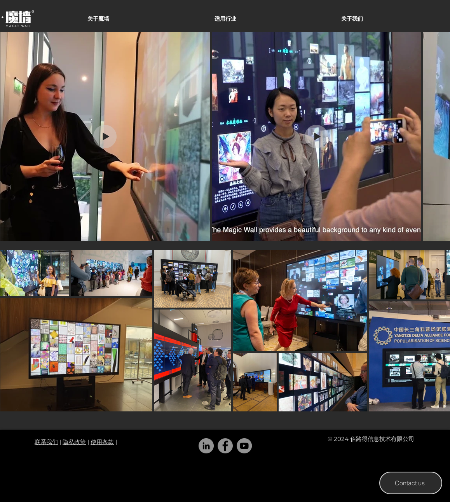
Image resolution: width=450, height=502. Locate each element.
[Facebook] (225, 445)
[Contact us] (410, 483)
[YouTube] (244, 445)
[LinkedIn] (206, 445)
